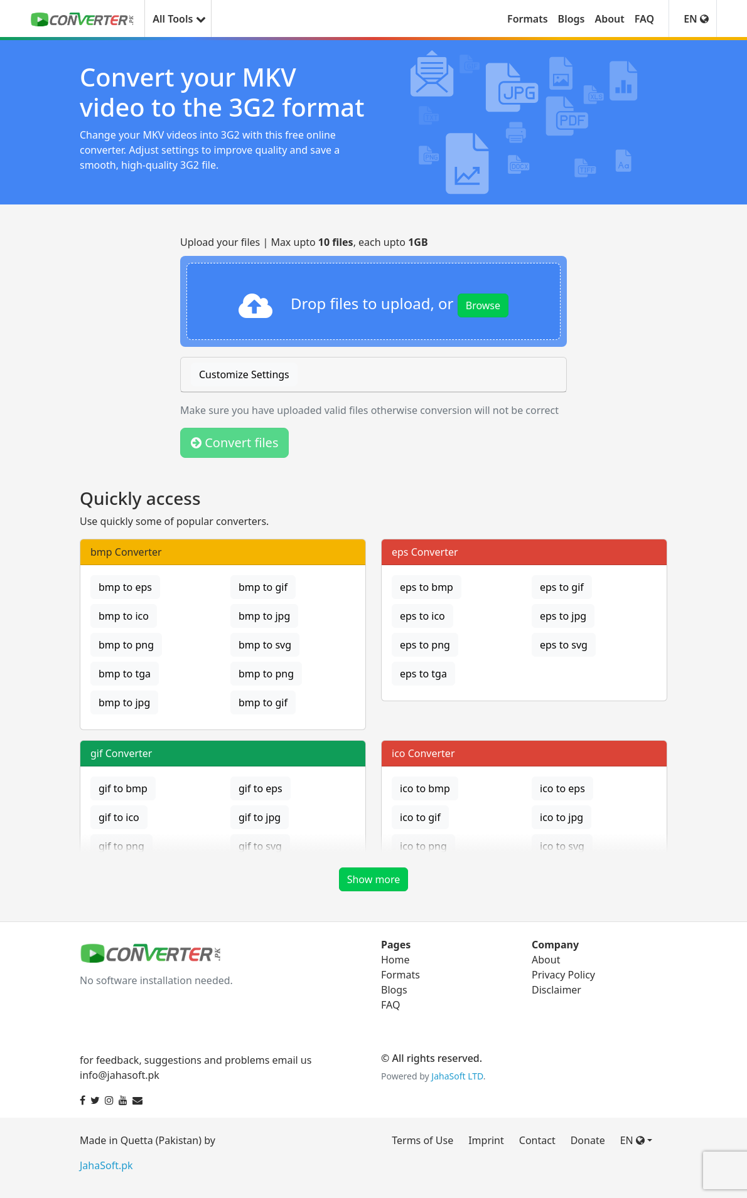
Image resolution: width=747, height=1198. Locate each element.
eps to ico (422, 616)
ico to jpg (561, 817)
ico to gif (420, 817)
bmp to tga (125, 674)
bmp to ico (124, 616)
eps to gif (562, 587)
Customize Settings (244, 374)
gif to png (121, 846)
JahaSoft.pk (106, 1165)
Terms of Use (422, 1140)
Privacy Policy (563, 975)
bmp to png (126, 645)
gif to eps (260, 788)
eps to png (425, 645)
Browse (483, 305)
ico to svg (562, 846)
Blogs (571, 19)
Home (395, 960)
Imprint (486, 1140)
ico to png (423, 846)
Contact (537, 1140)
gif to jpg (260, 817)
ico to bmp (425, 788)
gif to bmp (123, 788)
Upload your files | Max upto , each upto (304, 242)
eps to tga (423, 674)
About (609, 19)
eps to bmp (426, 587)
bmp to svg (265, 645)
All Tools (177, 19)
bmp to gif (263, 587)
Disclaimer (556, 990)
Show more (373, 879)
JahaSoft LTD (457, 1076)
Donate (588, 1140)
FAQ (644, 19)
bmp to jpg (264, 616)
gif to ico (119, 817)
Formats (527, 19)
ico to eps (562, 788)
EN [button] (696, 19)
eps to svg (564, 645)
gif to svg (260, 846)
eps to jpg (563, 616)
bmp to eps (125, 587)
